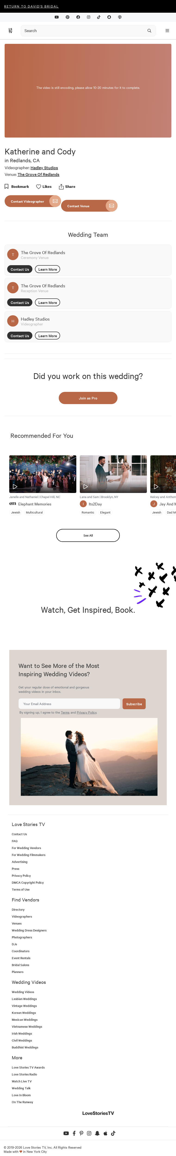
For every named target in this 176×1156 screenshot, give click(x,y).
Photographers (22, 937)
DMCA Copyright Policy (28, 882)
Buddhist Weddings (25, 1047)
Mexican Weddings (24, 1019)
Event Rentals (21, 958)
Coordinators (20, 951)
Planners (17, 972)
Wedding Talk (21, 1088)
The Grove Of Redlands (38, 174)
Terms (65, 712)
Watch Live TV (22, 1081)
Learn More (47, 269)
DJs (14, 944)
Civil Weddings (22, 1040)
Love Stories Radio (24, 1074)
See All (88, 535)
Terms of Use (21, 889)
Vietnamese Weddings (27, 1026)
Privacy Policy (86, 712)
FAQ (15, 841)
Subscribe (134, 703)
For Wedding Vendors (26, 848)
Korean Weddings (24, 1012)
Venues (17, 923)
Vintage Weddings (24, 1005)
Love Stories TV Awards (28, 1067)
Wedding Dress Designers (29, 930)
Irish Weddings (22, 1033)
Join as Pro (88, 397)
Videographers (22, 916)
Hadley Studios (44, 167)
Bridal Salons (20, 965)
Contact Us (20, 269)
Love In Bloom (21, 1095)
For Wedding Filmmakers (28, 855)
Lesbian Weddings (24, 999)
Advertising (20, 861)
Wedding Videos (23, 992)
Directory (18, 909)
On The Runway (22, 1102)
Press (15, 868)
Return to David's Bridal (31, 6)
